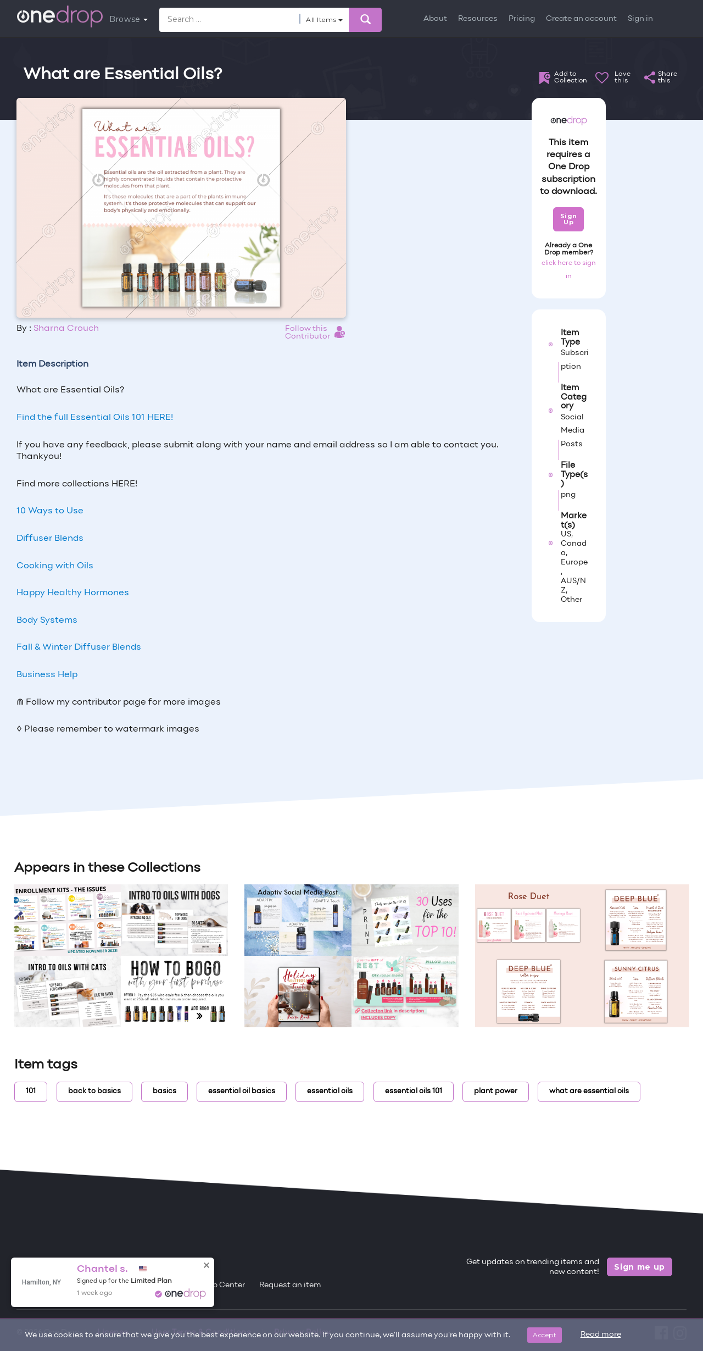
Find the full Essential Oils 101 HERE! (94, 417)
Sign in (640, 19)
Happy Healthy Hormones (72, 593)
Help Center (222, 1285)
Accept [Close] (544, 1335)
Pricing (522, 19)
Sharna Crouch (66, 328)
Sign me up (639, 1267)
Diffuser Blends (49, 538)
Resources (478, 19)
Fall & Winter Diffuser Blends (78, 647)
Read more (601, 1334)
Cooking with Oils (54, 566)
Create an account (581, 19)
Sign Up (568, 219)
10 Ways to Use (49, 511)
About (435, 19)
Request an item (290, 1285)
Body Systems (46, 620)
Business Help (46, 675)
